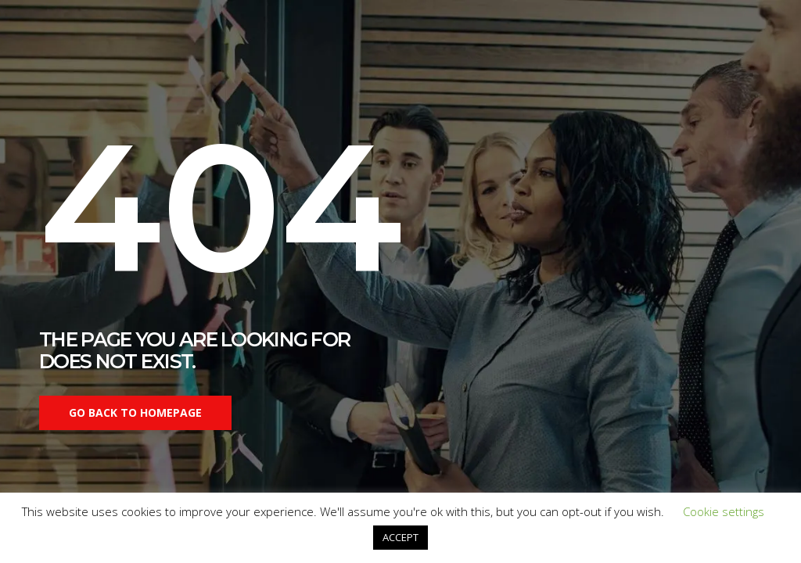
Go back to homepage (135, 412)
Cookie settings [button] (723, 511)
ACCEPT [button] (400, 537)
